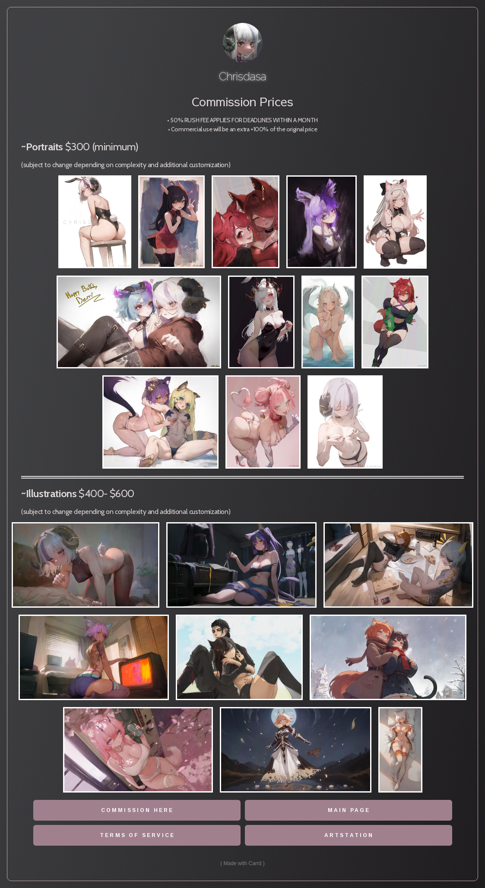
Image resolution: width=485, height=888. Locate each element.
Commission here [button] (137, 810)
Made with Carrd (243, 863)
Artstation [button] (349, 835)
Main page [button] (349, 810)
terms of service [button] (137, 835)
